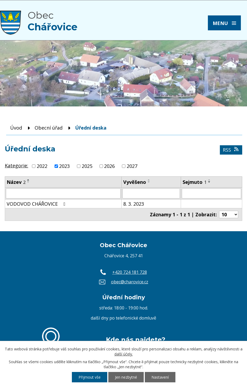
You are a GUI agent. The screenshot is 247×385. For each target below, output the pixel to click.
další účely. (123, 354)
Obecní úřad (49, 128)
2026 (109, 166)
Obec (52, 21)
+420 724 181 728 (129, 272)
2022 (42, 166)
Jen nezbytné (126, 377)
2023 (64, 166)
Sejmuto (195, 182)
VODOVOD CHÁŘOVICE (37, 204)
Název (16, 182)
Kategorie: (16, 165)
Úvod (16, 128)
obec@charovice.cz (129, 282)
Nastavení (160, 377)
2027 (132, 166)
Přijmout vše (90, 377)
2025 (87, 166)
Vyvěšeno (134, 182)
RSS (231, 150)
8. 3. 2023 (133, 204)
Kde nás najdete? (135, 339)
